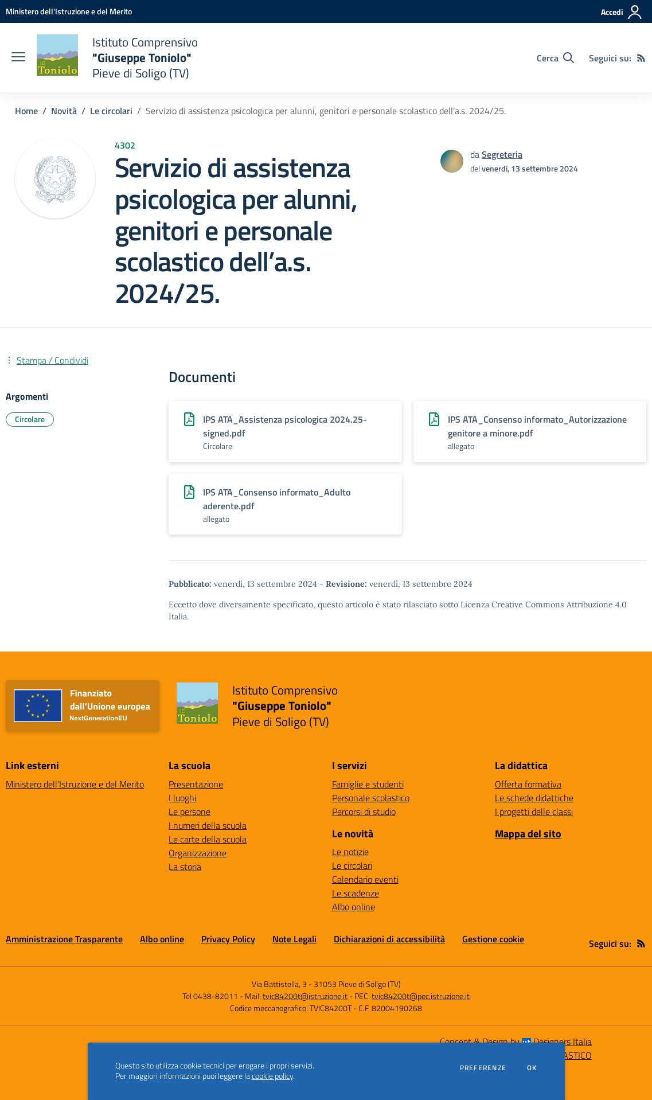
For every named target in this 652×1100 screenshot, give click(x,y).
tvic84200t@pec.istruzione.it (421, 996)
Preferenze (483, 1067)
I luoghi (182, 798)
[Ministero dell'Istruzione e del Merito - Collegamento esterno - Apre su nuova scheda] (69, 11)
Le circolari (111, 111)
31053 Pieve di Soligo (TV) (357, 984)
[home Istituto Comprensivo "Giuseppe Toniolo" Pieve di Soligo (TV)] (117, 57)
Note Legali (294, 939)
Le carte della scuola (208, 839)
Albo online (353, 907)
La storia (185, 866)
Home (26, 111)
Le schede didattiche (534, 798)
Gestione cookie (493, 939)
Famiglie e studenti (368, 784)
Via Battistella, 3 (279, 984)
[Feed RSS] (641, 58)
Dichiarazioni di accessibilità (389, 939)
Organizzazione (198, 853)
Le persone (189, 811)
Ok (532, 1067)
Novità (64, 111)
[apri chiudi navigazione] (18, 58)
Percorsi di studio (364, 811)
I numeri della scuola (208, 825)
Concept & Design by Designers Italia (516, 1041)
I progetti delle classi (534, 811)
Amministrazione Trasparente (64, 939)
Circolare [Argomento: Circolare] (30, 419)
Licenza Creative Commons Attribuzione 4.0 (543, 604)
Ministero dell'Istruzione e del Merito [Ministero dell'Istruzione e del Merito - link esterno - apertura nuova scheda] (75, 784)
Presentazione (196, 784)
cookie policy (272, 1076)
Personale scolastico (370, 798)
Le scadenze (355, 893)
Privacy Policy (228, 939)
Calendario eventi (365, 879)
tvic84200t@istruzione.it (305, 996)
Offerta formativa (528, 784)
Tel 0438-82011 (210, 996)
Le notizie (350, 852)
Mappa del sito (528, 833)
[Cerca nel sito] (555, 57)
